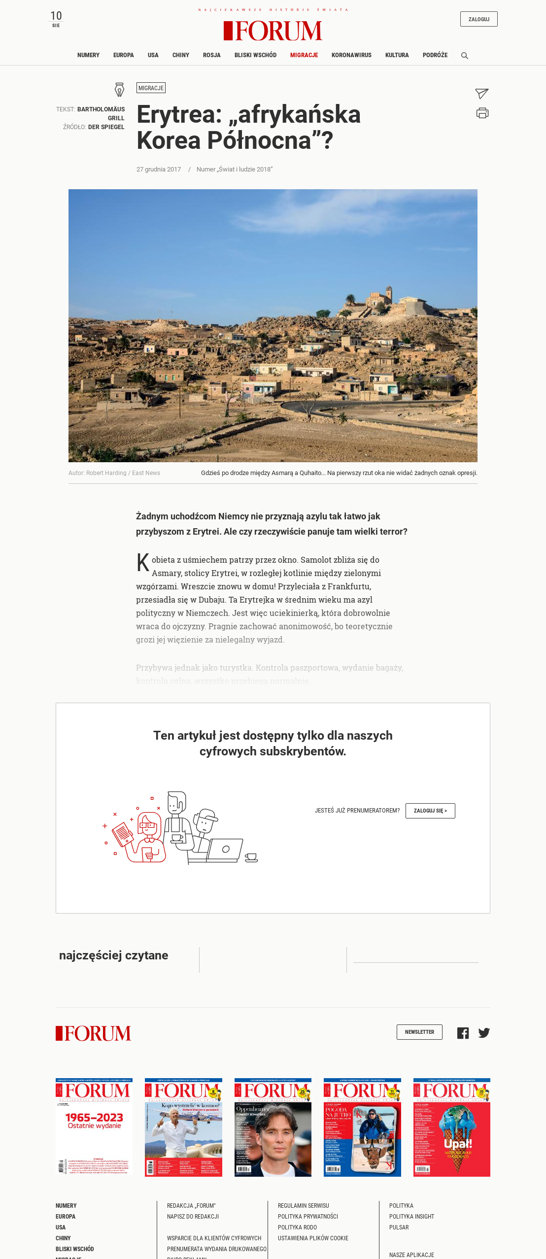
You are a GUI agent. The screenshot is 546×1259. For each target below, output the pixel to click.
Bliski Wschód (255, 54)
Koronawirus (352, 54)
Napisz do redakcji (193, 1216)
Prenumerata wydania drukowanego (217, 1249)
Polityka (401, 1205)
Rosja (212, 54)
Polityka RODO (297, 1227)
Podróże (435, 54)
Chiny (180, 54)
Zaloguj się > (430, 810)
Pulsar (399, 1227)
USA (153, 54)
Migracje (304, 54)
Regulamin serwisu (303, 1205)
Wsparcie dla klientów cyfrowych (214, 1238)
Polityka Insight (411, 1216)
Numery (88, 54)
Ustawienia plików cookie (313, 1238)
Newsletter (419, 1031)
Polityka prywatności (308, 1216)
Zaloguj (479, 19)
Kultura (397, 54)
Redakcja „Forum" (191, 1205)
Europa (123, 54)
